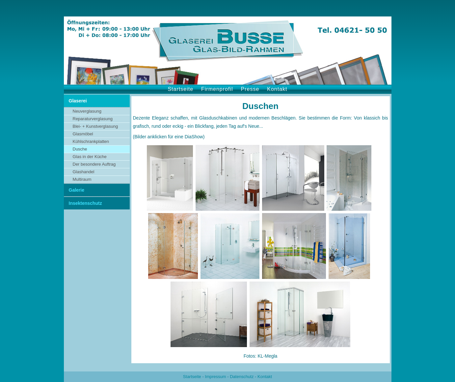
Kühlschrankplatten (91, 141)
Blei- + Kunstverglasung (95, 126)
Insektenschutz (85, 203)
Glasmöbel (83, 133)
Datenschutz (242, 376)
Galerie (76, 190)
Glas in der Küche (90, 156)
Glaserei (78, 100)
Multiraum (82, 179)
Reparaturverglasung (93, 118)
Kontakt (277, 89)
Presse (250, 89)
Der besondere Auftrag (94, 164)
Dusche (80, 149)
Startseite (180, 89)
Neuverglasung (87, 111)
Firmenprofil (217, 89)
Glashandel (83, 171)
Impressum (215, 376)
